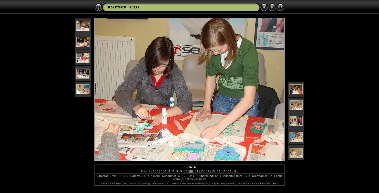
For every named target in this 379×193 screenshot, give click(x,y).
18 (229, 171)
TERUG (214, 183)
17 (224, 171)
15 (213, 171)
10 (185, 171)
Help (275, 183)
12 (196, 171)
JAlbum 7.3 (249, 183)
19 (235, 171)
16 (218, 171)
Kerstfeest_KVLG (123, 7)
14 (207, 171)
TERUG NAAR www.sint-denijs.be (189, 183)
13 (202, 171)
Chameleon (264, 183)
